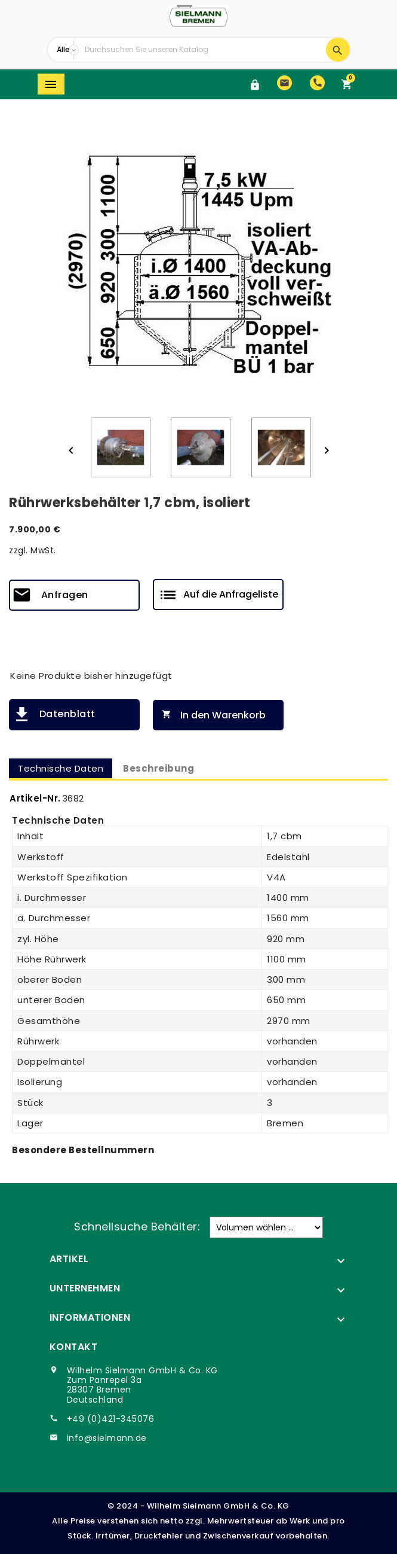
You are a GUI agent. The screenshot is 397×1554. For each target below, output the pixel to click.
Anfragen (64, 595)
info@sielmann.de (107, 1438)
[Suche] (202, 50)
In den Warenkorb (211, 715)
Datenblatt (67, 714)
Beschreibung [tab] (158, 768)
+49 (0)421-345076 (111, 1419)
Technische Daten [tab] (60, 768)
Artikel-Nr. (35, 798)
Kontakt (74, 1347)
